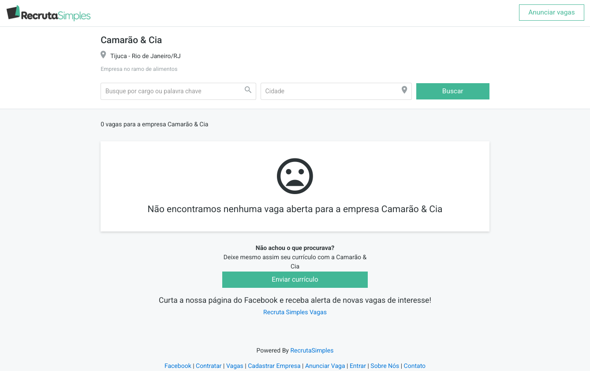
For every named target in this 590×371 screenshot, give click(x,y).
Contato (415, 366)
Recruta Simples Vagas (295, 312)
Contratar (208, 366)
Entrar (358, 366)
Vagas (234, 366)
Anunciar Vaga (325, 366)
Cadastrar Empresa (274, 366)
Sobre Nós (384, 366)
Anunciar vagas (551, 12)
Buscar (452, 91)
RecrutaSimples (311, 350)
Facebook (177, 366)
